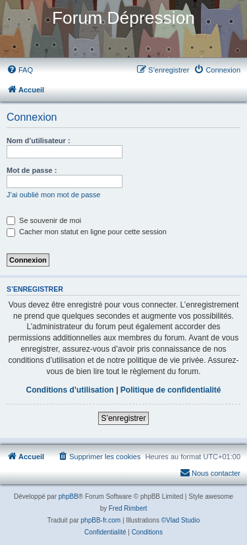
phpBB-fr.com (101, 520)
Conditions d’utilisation (69, 390)
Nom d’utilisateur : (38, 140)
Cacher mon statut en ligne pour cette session (87, 232)
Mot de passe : (32, 170)
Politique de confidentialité (171, 390)
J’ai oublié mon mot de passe (53, 195)
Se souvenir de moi (44, 220)
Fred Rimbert (128, 508)
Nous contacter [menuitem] (210, 472)
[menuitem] (20, 70)
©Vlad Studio (180, 520)
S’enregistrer (123, 418)
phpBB (68, 496)
